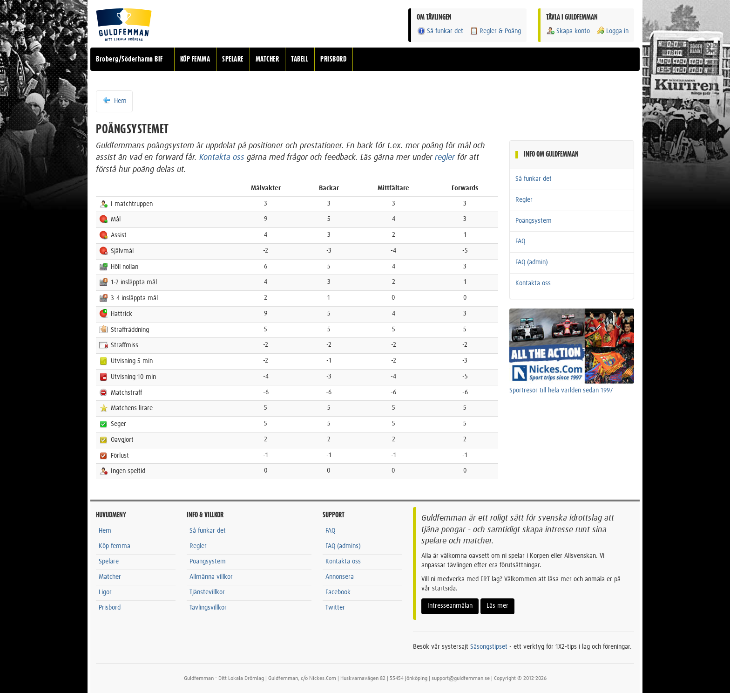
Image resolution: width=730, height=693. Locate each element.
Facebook (338, 592)
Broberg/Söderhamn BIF (129, 59)
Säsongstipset (488, 647)
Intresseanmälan (450, 606)
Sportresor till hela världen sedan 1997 (561, 390)
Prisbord (110, 607)
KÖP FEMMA (195, 59)
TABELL (299, 59)
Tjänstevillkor (207, 592)
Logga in (612, 31)
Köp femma (114, 546)
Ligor (105, 592)
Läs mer (497, 606)
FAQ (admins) (343, 546)
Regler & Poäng (495, 31)
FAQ (520, 241)
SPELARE (232, 59)
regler (445, 157)
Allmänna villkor (211, 577)
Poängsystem (533, 221)
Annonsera (339, 577)
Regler (524, 200)
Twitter (335, 607)
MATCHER (267, 59)
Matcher (110, 577)
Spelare (109, 561)
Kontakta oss (221, 157)
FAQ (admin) (531, 262)
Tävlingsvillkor (208, 607)
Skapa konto (568, 31)
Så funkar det (440, 31)
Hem (114, 100)
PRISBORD (333, 59)
